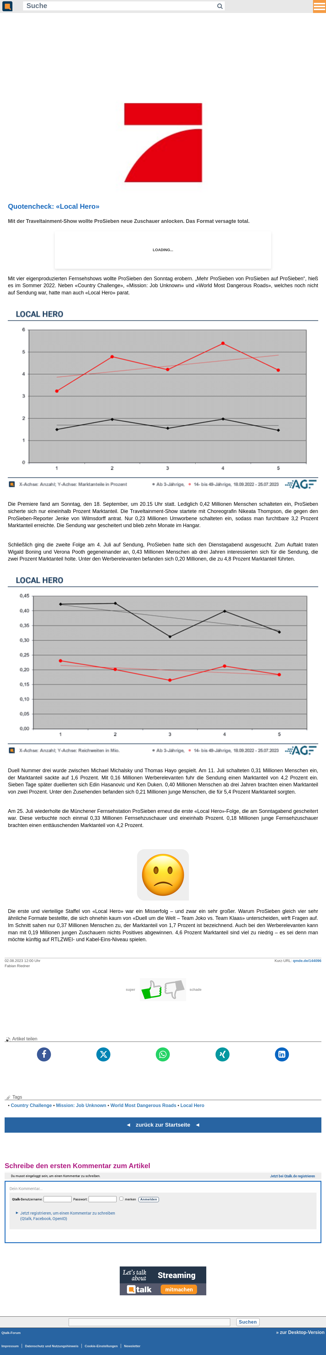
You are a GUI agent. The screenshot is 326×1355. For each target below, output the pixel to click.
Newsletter (132, 1346)
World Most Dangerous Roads (143, 1105)
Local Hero (193, 1105)
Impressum (10, 1346)
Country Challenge (31, 1105)
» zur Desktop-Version (300, 1332)
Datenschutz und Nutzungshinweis (51, 1346)
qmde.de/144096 (307, 961)
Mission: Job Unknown (81, 1105)
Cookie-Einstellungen (101, 1346)
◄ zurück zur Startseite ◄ (163, 1125)
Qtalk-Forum (11, 1333)
